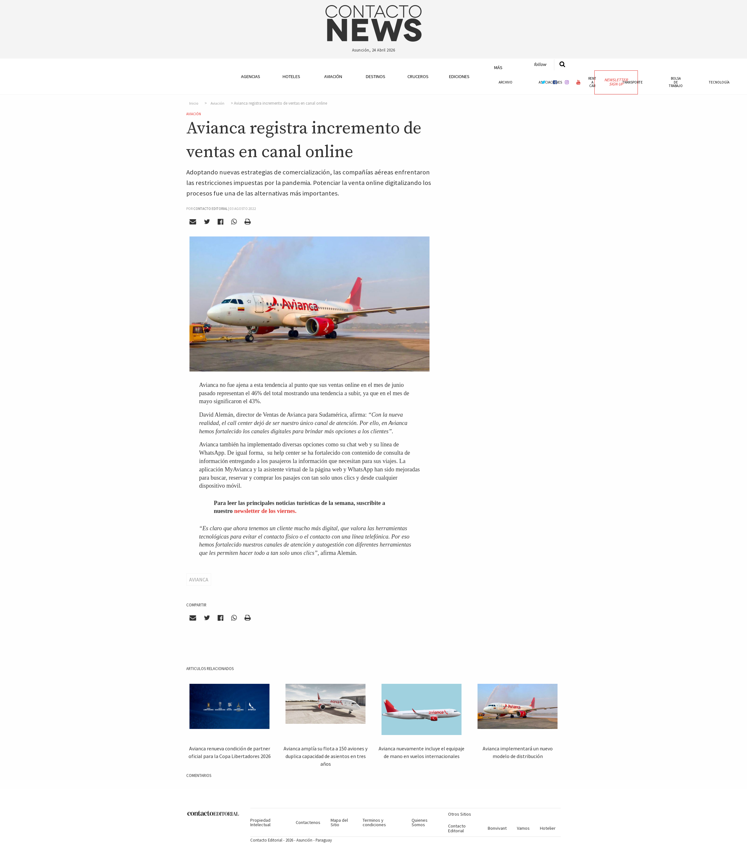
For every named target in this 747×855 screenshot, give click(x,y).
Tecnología (719, 82)
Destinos (375, 76)
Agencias (250, 76)
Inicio (193, 103)
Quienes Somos (420, 822)
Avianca (198, 579)
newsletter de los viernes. (265, 511)
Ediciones (459, 76)
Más (498, 67)
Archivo (505, 82)
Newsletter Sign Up (616, 82)
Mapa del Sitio (339, 822)
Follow (540, 64)
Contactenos (308, 822)
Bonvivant (497, 828)
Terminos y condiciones (374, 822)
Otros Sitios (459, 814)
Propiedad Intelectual (260, 822)
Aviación (333, 76)
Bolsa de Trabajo (676, 82)
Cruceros (417, 76)
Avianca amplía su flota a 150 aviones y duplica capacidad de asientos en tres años (325, 756)
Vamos (523, 828)
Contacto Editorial (457, 828)
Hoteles (291, 76)
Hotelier (548, 828)
